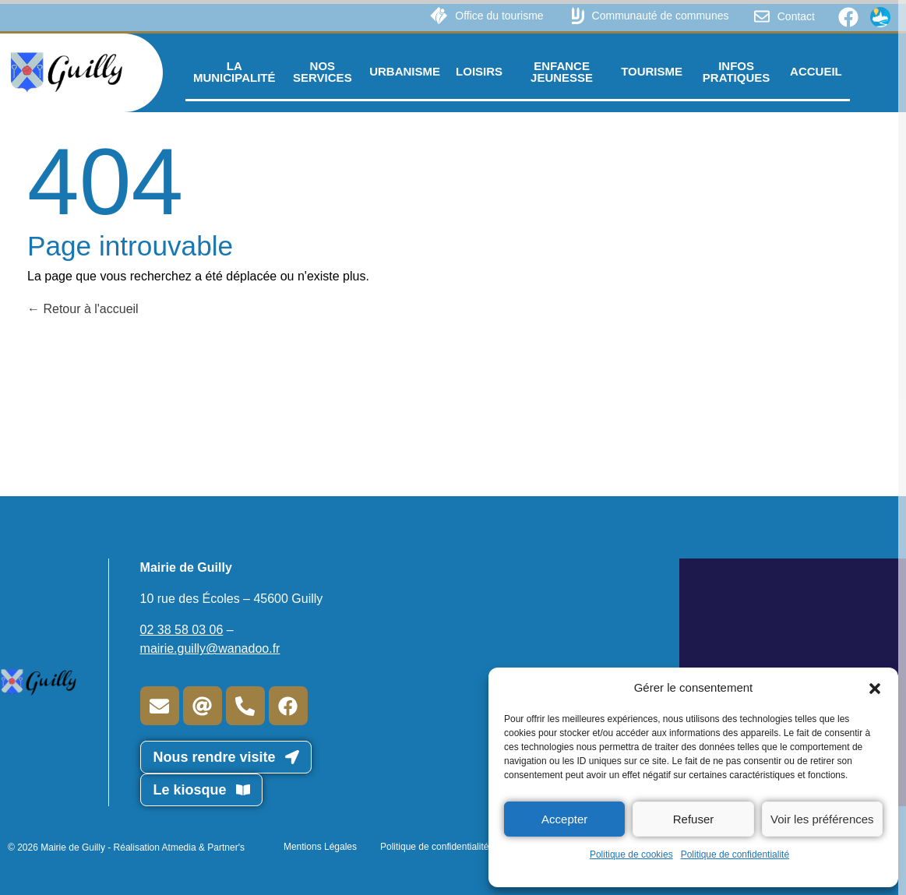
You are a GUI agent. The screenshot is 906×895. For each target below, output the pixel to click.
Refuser (693, 819)
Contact (796, 16)
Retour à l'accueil (83, 308)
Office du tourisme (499, 15)
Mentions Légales (320, 846)
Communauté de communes (660, 15)
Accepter (564, 819)
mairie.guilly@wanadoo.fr (210, 648)
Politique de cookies (631, 854)
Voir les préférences (822, 819)
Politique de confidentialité (735, 854)
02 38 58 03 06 (182, 629)
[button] (875, 688)
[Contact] (762, 16)
